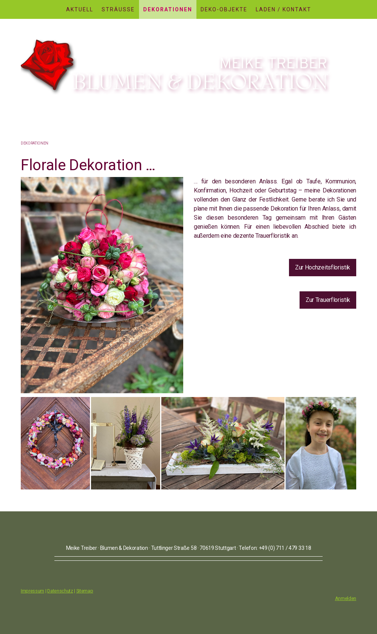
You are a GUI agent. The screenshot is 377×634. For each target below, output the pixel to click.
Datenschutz (60, 591)
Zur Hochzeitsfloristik (322, 267)
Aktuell (79, 9)
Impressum (32, 591)
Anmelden (345, 598)
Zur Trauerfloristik (328, 299)
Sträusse (118, 9)
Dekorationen (167, 9)
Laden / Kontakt (283, 9)
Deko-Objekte (224, 9)
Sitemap (84, 591)
